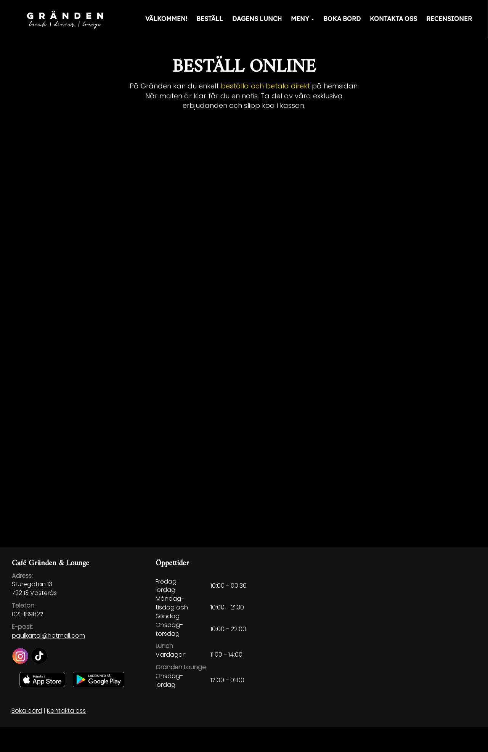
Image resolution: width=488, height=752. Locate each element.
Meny (302, 18)
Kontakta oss (393, 18)
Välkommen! (166, 18)
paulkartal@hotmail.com (48, 635)
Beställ (209, 18)
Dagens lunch (257, 18)
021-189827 (27, 614)
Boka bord (342, 18)
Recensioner (449, 18)
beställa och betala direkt (265, 86)
